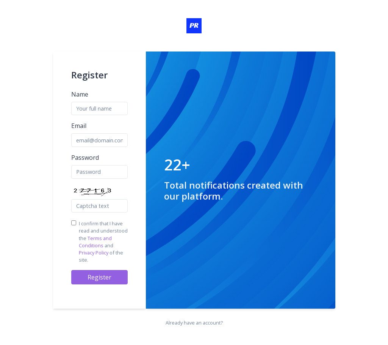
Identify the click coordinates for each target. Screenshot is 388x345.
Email (78, 126)
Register (99, 277)
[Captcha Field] (99, 206)
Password (85, 157)
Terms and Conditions (95, 242)
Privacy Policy (93, 252)
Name (79, 94)
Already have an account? (194, 322)
